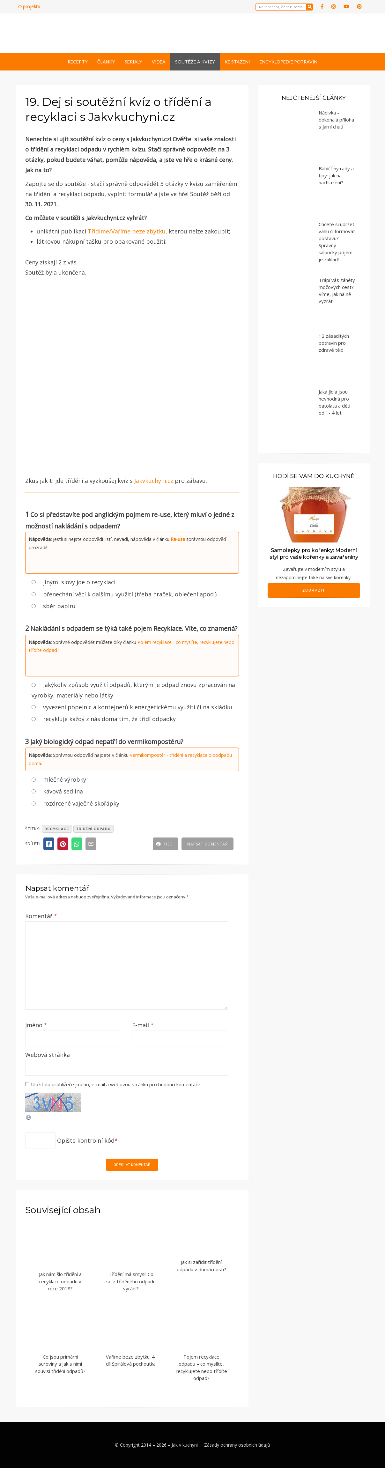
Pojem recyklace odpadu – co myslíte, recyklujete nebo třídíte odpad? (201, 1368)
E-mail (143, 1025)
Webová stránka (47, 1055)
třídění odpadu (93, 829)
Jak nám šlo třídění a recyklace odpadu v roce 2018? (60, 1281)
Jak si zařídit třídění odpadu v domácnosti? (201, 1266)
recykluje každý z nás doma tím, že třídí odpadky (109, 719)
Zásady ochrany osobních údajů (237, 1445)
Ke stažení (237, 61)
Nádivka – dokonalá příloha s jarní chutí (336, 119)
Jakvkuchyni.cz (153, 480)
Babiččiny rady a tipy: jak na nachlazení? (336, 175)
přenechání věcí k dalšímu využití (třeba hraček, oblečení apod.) (130, 594)
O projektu (29, 7)
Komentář (41, 916)
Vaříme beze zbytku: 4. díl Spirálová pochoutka (131, 1360)
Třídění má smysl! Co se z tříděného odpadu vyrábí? (131, 1281)
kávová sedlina (63, 791)
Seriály (133, 61)
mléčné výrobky (64, 779)
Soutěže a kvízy (195, 61)
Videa (159, 61)
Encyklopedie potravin (288, 61)
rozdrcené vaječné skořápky (81, 803)
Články (106, 61)
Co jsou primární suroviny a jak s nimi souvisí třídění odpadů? (60, 1364)
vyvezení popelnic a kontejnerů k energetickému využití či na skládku (137, 707)
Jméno (36, 1025)
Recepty (78, 61)
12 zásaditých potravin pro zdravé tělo (334, 343)
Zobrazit (313, 590)
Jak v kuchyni (185, 1445)
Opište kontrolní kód (86, 1140)
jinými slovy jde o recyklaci (79, 582)
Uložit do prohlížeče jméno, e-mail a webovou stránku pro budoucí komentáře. (116, 1084)
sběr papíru (59, 606)
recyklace (57, 829)
